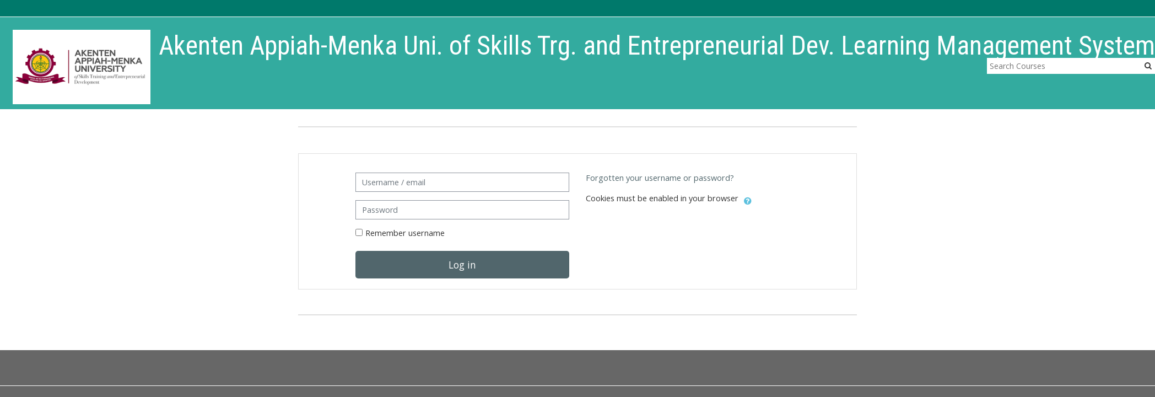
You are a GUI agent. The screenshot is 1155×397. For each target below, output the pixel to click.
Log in (462, 264)
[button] (747, 199)
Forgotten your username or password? (660, 178)
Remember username (405, 233)
